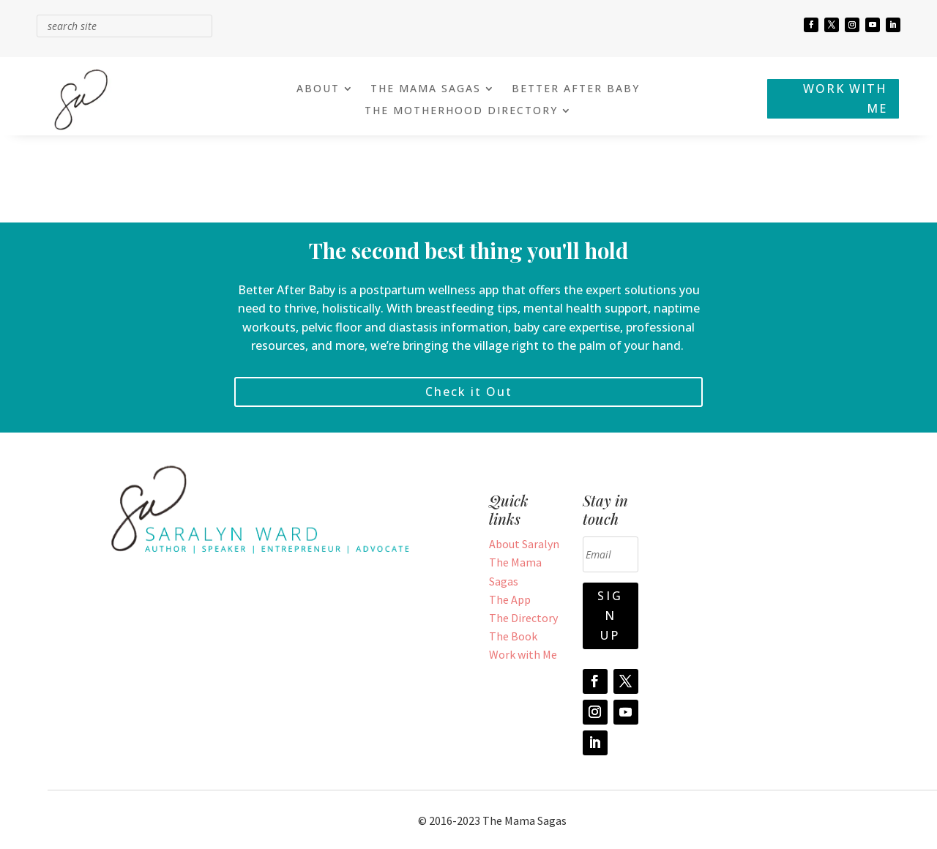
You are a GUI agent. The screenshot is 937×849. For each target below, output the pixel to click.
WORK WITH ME (845, 98)
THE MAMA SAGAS (425, 89)
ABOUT (318, 89)
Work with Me (523, 654)
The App (510, 599)
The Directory (523, 617)
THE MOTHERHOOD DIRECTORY (461, 111)
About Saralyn (524, 543)
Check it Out (468, 392)
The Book (513, 636)
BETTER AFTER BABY (576, 89)
